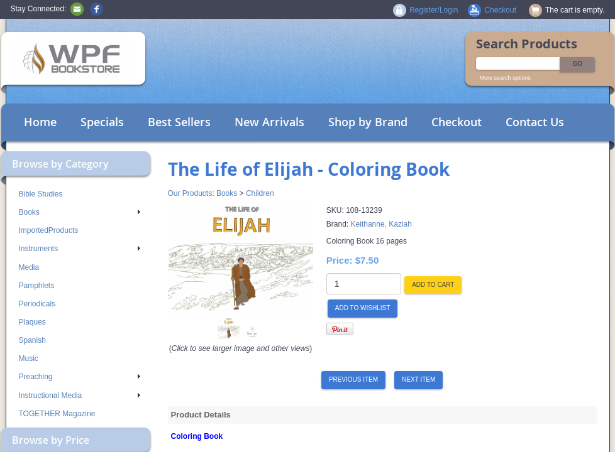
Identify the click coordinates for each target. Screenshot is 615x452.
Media (29, 267)
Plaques (32, 322)
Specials (102, 121)
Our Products (190, 193)
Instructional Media (79, 395)
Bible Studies (41, 194)
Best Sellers (179, 121)
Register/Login (433, 10)
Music (28, 358)
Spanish (32, 340)
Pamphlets (37, 285)
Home (40, 121)
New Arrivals (269, 121)
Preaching (79, 376)
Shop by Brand (367, 121)
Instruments (79, 248)
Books (79, 212)
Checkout (456, 121)
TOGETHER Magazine (57, 413)
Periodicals (37, 303)
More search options (505, 78)
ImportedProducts (49, 230)
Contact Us (535, 121)
